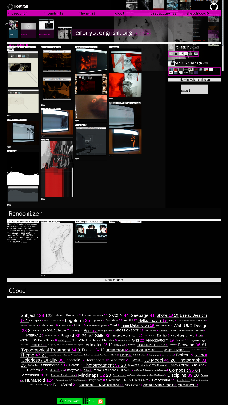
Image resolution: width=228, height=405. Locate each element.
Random (114, 279)
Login (180, 1)
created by (214, 6)
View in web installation (194, 79)
